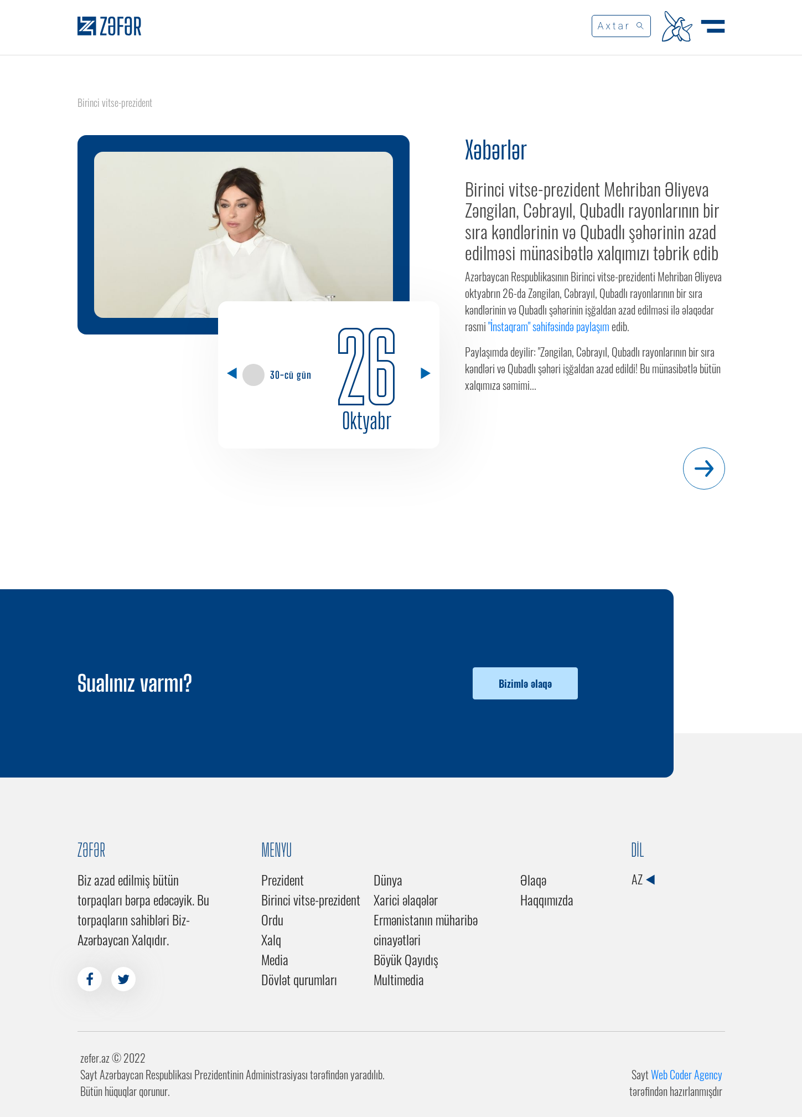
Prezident (282, 879)
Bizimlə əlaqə (525, 683)
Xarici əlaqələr (406, 899)
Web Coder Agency (686, 1074)
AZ (643, 879)
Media (274, 959)
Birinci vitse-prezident (310, 899)
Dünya (388, 879)
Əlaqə (533, 879)
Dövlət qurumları (299, 979)
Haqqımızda (546, 899)
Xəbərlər (496, 150)
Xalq (271, 939)
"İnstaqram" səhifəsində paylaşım (548, 326)
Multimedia (399, 979)
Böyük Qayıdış (406, 959)
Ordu (272, 919)
